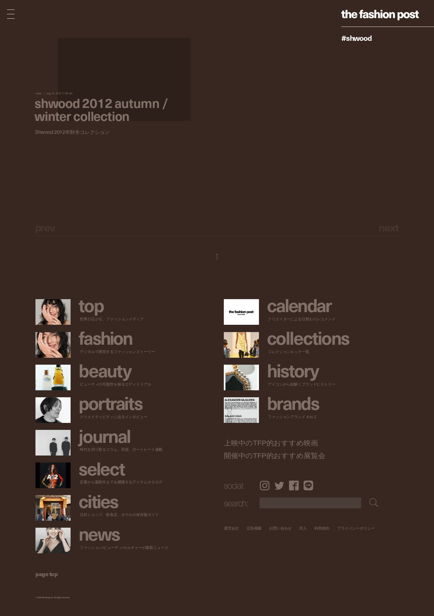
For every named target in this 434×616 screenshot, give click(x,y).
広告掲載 (253, 528)
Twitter (279, 485)
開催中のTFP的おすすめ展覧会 (274, 456)
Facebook (294, 485)
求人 (303, 528)
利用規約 (322, 528)
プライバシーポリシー (355, 528)
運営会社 (231, 528)
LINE (308, 485)
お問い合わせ (280, 528)
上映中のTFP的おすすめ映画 (271, 443)
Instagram (265, 485)
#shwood (356, 37)
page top (46, 573)
